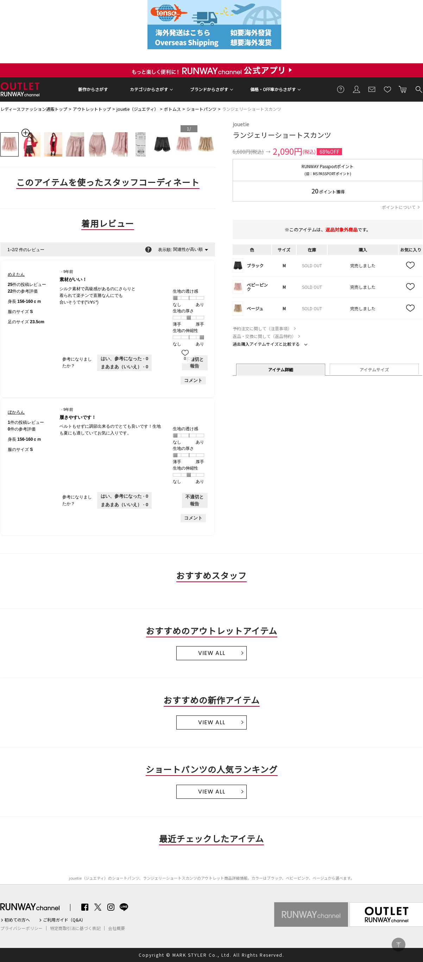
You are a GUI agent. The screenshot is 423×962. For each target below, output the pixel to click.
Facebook (85, 907)
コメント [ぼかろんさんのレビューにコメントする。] (193, 518)
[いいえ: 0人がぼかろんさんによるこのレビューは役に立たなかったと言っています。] (124, 505)
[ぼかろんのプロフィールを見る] (16, 412)
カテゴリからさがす (149, 89)
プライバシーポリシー (21, 928)
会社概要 (116, 928)
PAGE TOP (398, 944)
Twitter (98, 907)
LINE (124, 907)
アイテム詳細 (280, 369)
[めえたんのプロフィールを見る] (16, 274)
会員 (356, 89)
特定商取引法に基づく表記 (75, 928)
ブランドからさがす (209, 89)
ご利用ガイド (341, 89)
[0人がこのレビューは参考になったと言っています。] (124, 359)
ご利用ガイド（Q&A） (64, 920)
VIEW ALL (211, 653)
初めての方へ (17, 920)
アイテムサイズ (374, 369)
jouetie (241, 124)
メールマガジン (372, 89)
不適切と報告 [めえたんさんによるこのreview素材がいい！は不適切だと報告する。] (194, 363)
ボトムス (172, 109)
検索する (418, 89)
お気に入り (387, 89)
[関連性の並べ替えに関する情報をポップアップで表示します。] (148, 249)
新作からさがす (93, 89)
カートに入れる (403, 89)
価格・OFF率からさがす (273, 89)
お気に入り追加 (410, 265)
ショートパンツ (201, 109)
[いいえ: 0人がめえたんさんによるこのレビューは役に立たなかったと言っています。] (124, 367)
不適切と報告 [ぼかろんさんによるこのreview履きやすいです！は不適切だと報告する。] (194, 500)
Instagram (111, 907)
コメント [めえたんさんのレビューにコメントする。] (193, 380)
